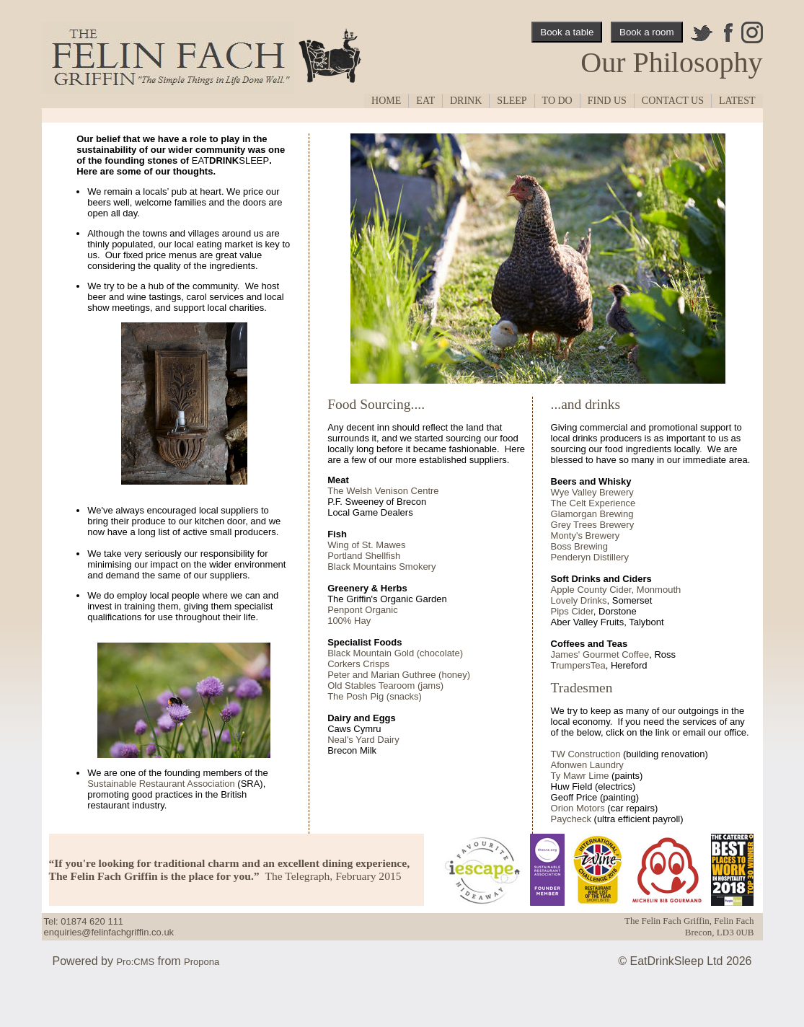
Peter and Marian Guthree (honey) (398, 674)
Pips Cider (572, 611)
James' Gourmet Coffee (600, 654)
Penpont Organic (362, 609)
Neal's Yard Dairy (363, 739)
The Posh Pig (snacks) (374, 696)
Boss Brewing (579, 546)
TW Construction (586, 754)
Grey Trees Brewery (593, 524)
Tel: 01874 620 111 (84, 921)
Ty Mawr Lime (580, 775)
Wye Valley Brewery (592, 492)
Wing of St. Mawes (366, 544)
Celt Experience (601, 503)
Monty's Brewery (585, 535)
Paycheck (571, 819)
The (559, 503)
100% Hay (349, 620)
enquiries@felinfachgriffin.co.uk (109, 932)
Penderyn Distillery (590, 557)
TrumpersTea (578, 665)
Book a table (566, 32)
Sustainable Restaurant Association (161, 783)
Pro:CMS (135, 961)
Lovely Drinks (579, 600)
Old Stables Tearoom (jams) (385, 685)
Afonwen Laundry (587, 764)
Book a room (646, 32)
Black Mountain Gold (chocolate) (395, 653)
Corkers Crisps (358, 663)
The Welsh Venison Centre (382, 490)
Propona (201, 961)
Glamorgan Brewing (592, 513)
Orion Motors (578, 808)
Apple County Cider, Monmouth (616, 589)
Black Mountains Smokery (381, 566)
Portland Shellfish (363, 555)
